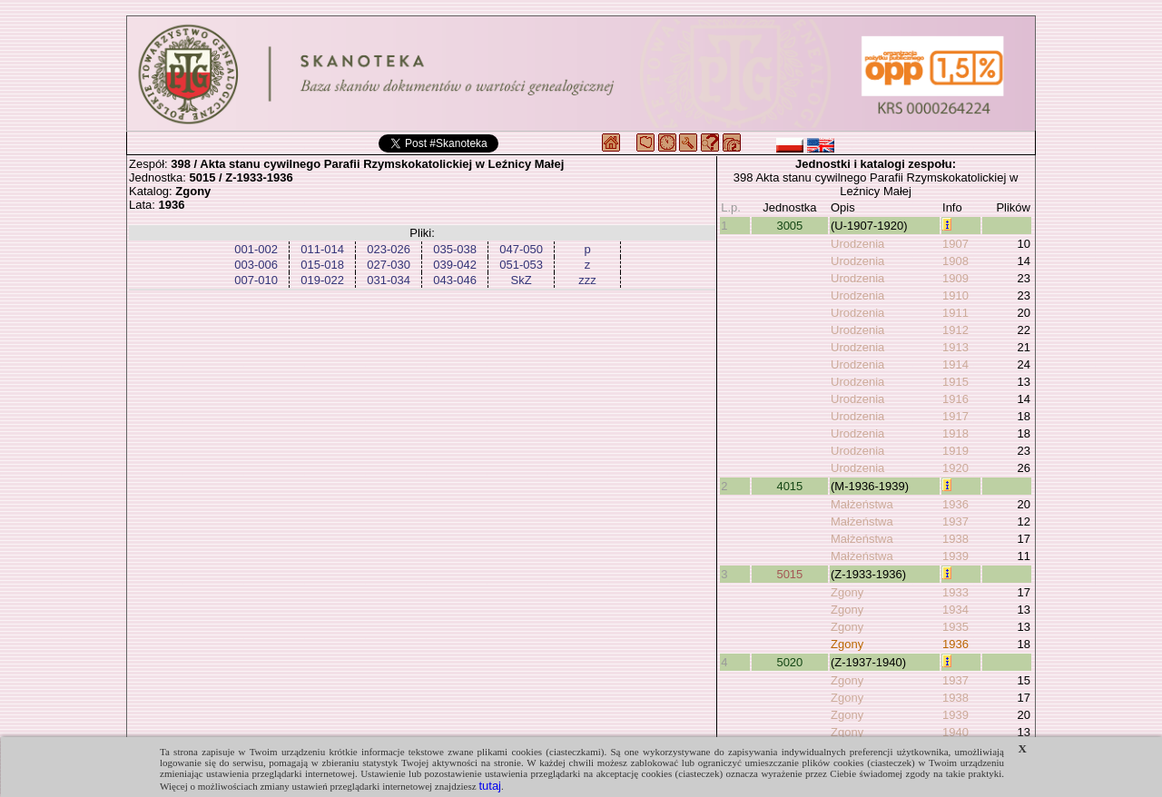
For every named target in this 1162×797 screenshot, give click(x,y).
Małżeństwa (862, 504)
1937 (955, 521)
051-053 (521, 264)
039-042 (455, 264)
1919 (955, 451)
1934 (955, 609)
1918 (955, 433)
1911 (955, 313)
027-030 (388, 264)
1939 (955, 556)
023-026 (388, 249)
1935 (955, 627)
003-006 (256, 264)
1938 (955, 539)
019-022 (322, 280)
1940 (955, 732)
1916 (955, 399)
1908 (955, 261)
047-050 (521, 249)
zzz (587, 280)
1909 (955, 278)
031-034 (388, 280)
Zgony (847, 592)
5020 (789, 662)
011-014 (322, 249)
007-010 (256, 280)
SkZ (521, 280)
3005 (789, 225)
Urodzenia (857, 244)
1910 (955, 295)
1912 (955, 330)
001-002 (256, 249)
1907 (955, 244)
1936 (955, 504)
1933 (955, 592)
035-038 (455, 249)
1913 (955, 347)
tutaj (489, 785)
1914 (955, 364)
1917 (955, 416)
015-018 (322, 264)
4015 (789, 486)
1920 (955, 468)
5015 (789, 574)
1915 (955, 382)
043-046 (455, 280)
